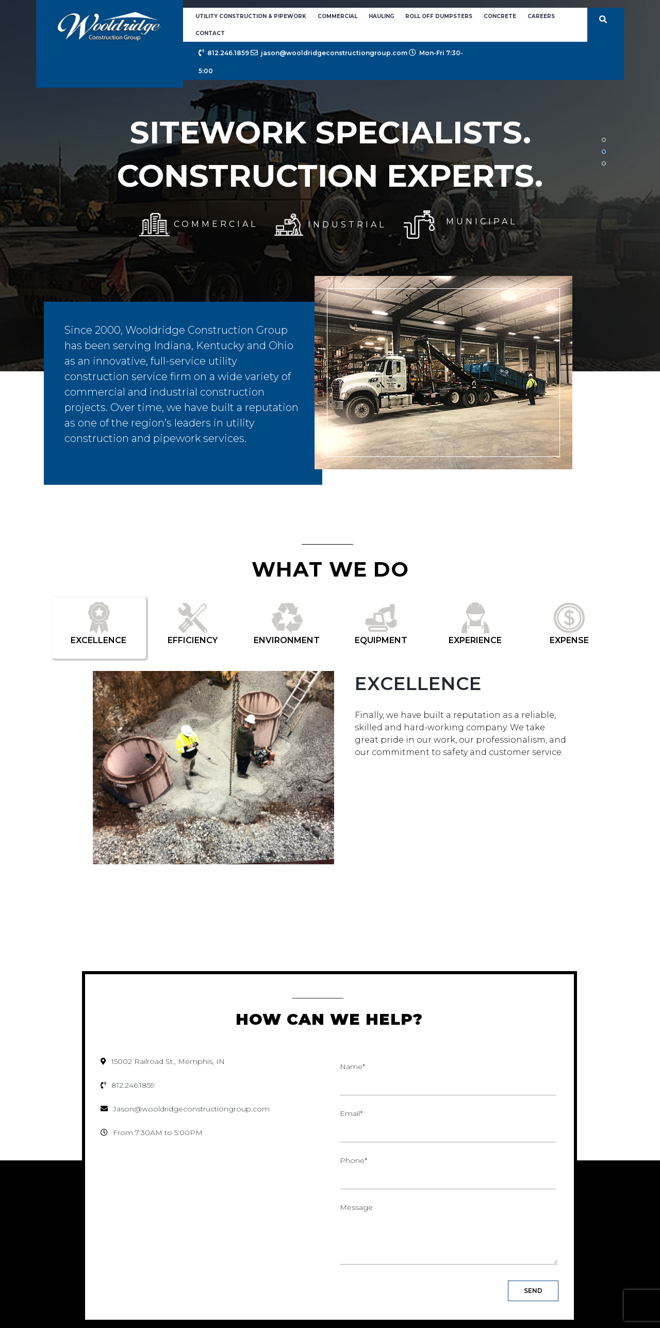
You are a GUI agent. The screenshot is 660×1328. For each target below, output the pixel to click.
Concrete (500, 16)
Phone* (448, 1169)
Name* (448, 1075)
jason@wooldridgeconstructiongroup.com (329, 53)
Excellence (418, 684)
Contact (210, 33)
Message (449, 1235)
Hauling (381, 16)
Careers (541, 16)
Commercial (337, 16)
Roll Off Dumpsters (438, 16)
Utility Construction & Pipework (250, 16)
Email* (448, 1122)
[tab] (99, 628)
